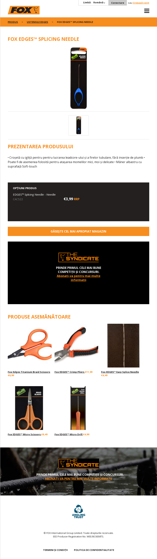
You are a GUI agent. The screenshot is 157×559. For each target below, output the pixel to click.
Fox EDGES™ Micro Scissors (24, 434)
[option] (78, 78)
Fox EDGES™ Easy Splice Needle (120, 372)
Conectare (117, 2)
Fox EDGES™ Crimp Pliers (70, 372)
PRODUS (13, 22)
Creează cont (141, 2)
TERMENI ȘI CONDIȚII (55, 550)
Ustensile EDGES (37, 22)
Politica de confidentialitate (94, 550)
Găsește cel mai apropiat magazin (78, 231)
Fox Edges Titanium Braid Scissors (29, 372)
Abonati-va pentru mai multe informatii (78, 278)
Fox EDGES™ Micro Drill (69, 434)
